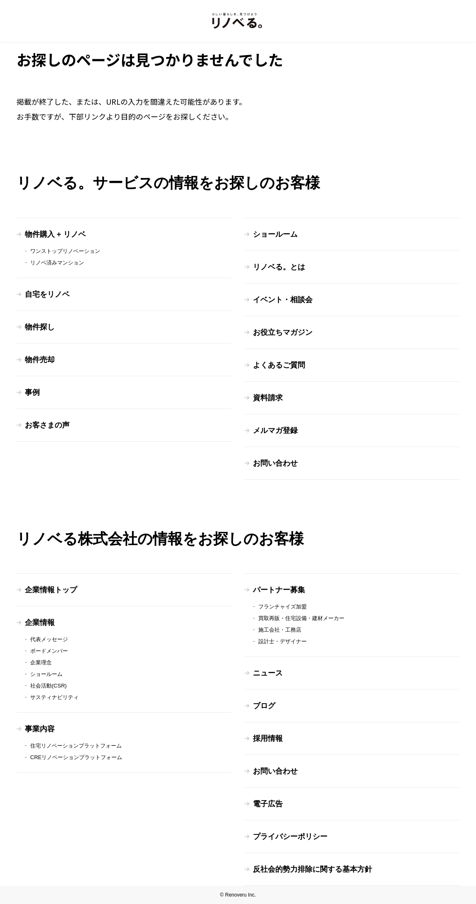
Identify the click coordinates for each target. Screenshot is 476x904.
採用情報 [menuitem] (268, 738)
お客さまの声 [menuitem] (47, 425)
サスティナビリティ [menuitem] (54, 697)
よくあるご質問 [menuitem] (279, 365)
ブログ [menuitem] (264, 706)
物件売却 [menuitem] (40, 360)
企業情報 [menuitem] (40, 622)
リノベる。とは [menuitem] (279, 267)
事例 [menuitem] (32, 392)
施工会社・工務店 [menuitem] (279, 629)
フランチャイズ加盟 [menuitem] (282, 606)
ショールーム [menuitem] (275, 234)
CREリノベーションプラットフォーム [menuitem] (76, 757)
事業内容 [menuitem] (40, 729)
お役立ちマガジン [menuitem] (283, 332)
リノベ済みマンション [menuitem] (57, 262)
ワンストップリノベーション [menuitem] (65, 251)
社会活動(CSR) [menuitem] (48, 685)
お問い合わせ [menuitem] (275, 463)
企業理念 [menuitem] (41, 662)
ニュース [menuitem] (268, 673)
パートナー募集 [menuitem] (279, 590)
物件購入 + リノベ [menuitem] (55, 234)
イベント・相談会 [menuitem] (283, 300)
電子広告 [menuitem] (268, 804)
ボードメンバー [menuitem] (49, 651)
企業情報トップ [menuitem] (51, 590)
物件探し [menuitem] (40, 327)
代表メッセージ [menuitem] (49, 639)
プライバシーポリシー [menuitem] (290, 836)
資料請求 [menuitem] (268, 398)
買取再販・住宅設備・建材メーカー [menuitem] (301, 618)
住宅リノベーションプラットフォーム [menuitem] (76, 745)
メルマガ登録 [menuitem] (275, 430)
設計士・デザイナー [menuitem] (282, 641)
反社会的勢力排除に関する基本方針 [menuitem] (312, 869)
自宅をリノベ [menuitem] (47, 294)
